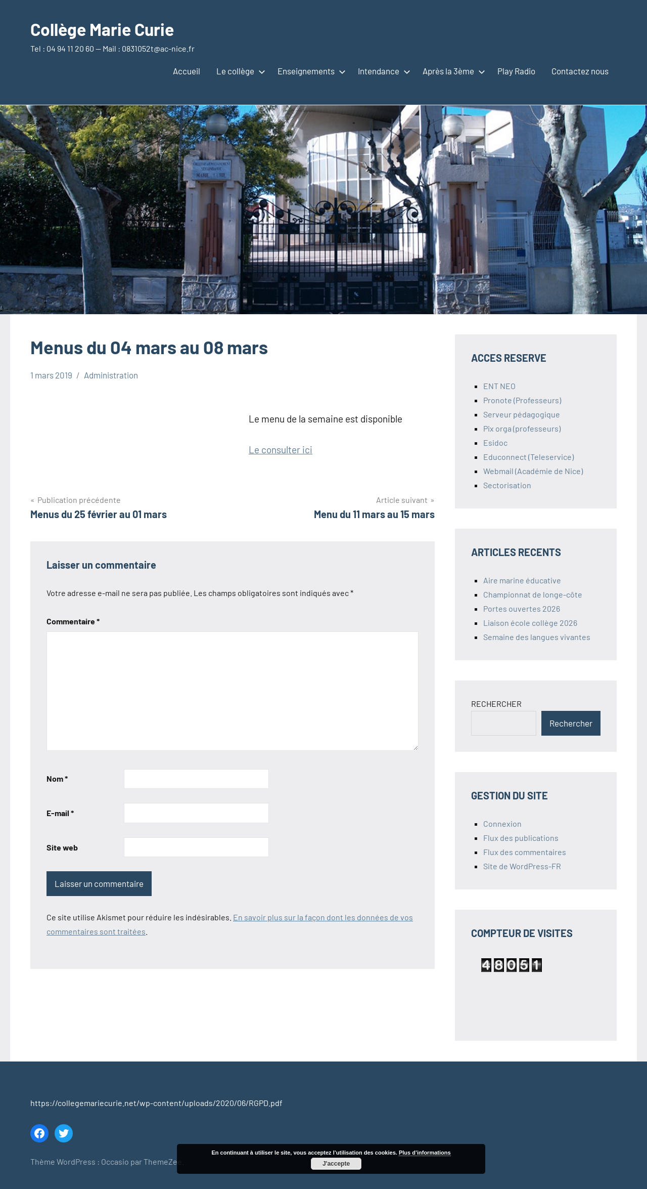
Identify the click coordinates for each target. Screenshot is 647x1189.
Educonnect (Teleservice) (528, 456)
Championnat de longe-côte (532, 594)
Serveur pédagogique (521, 414)
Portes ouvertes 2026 (521, 608)
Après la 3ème (452, 71)
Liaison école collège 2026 (530, 622)
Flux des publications (521, 837)
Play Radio (516, 71)
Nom (57, 778)
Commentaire (73, 621)
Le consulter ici (280, 449)
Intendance (382, 71)
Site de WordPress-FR (522, 866)
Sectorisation (507, 485)
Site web (62, 847)
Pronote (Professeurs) (522, 400)
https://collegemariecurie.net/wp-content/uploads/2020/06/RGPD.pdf (156, 1103)
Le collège (238, 71)
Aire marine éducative (522, 580)
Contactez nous (580, 71)
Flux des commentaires (524, 852)
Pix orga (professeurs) (522, 428)
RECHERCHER (496, 703)
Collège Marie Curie (108, 28)
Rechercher (570, 723)
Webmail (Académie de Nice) (533, 471)
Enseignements (310, 71)
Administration (111, 375)
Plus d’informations (425, 1153)
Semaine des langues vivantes (536, 637)
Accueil (186, 71)
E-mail (60, 813)
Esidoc (495, 442)
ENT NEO (499, 386)
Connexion (502, 823)
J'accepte (336, 1163)
